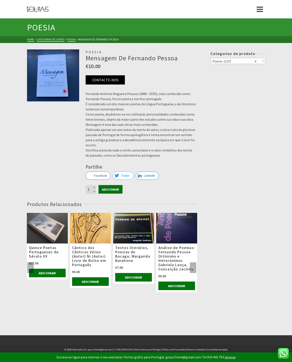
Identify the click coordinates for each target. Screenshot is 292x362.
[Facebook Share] (98, 176)
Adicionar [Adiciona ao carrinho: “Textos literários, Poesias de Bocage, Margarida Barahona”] (133, 277)
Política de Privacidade (173, 349)
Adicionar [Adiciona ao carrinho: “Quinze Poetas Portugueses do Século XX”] (47, 273)
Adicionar (110, 189)
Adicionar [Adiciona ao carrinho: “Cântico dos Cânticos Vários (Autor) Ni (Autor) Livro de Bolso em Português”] (90, 281)
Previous (30, 267)
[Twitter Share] (123, 176)
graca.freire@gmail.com (100, 349)
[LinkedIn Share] (147, 176)
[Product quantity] (91, 189)
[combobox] (237, 61)
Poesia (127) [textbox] (234, 61)
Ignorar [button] (230, 357)
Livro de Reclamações (217, 349)
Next (193, 267)
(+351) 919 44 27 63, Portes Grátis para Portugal (138, 349)
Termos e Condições (195, 349)
